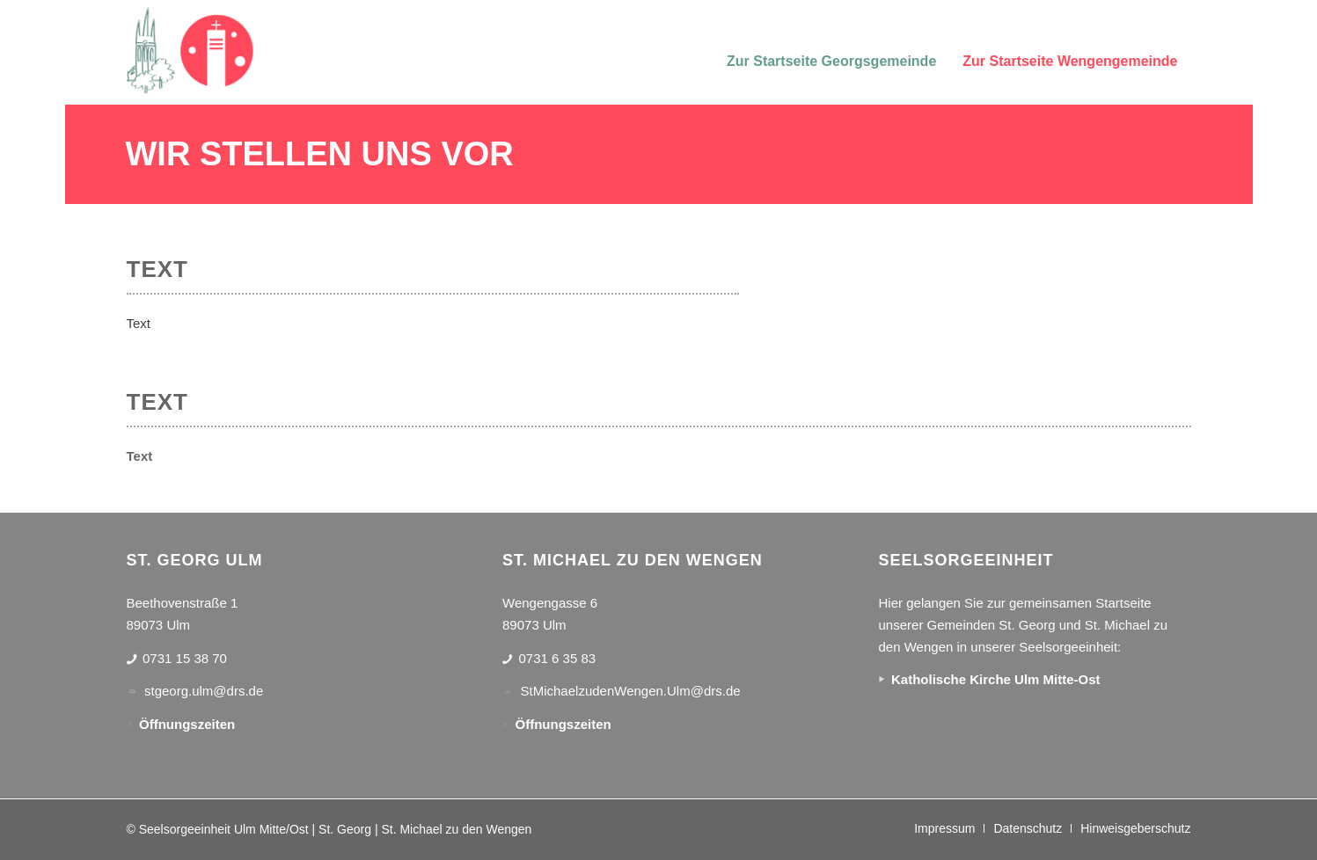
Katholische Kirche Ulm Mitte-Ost (996, 679)
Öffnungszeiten (187, 724)
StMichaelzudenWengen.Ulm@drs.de (631, 690)
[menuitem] (831, 50)
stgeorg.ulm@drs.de (203, 690)
